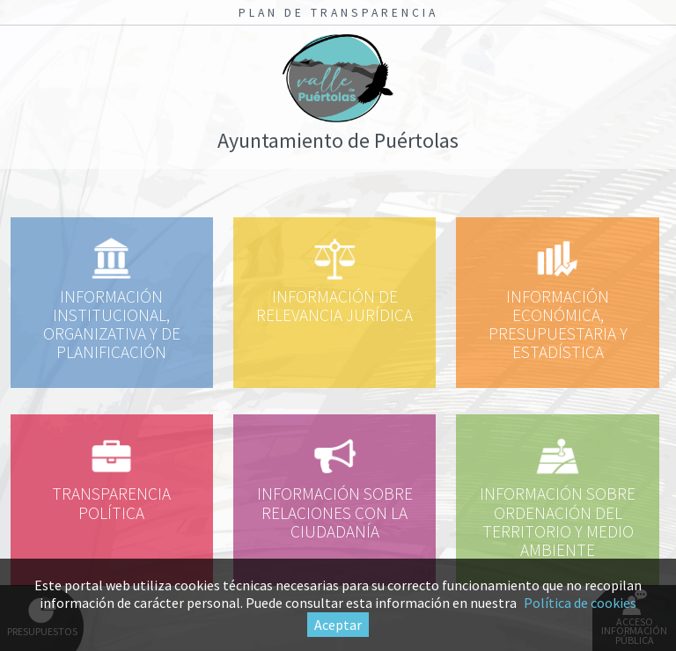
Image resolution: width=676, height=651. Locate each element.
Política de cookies (580, 602)
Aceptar (338, 624)
